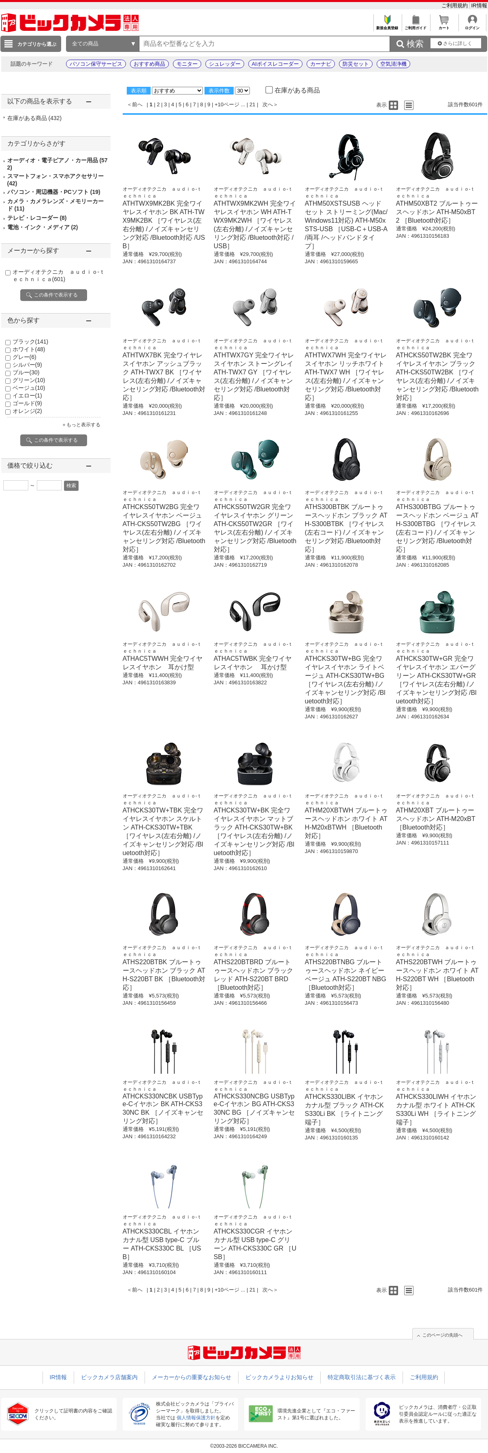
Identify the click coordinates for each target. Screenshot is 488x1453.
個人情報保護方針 (196, 1418)
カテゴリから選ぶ (36, 44)
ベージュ (29, 388)
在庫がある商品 (34, 118)
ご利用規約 (455, 5)
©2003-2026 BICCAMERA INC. (244, 1446)
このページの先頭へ (442, 1335)
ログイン (472, 25)
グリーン (29, 380)
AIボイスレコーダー (275, 64)
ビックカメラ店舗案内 (109, 1377)
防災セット (356, 64)
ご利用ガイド (416, 25)
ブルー (26, 372)
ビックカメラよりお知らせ (279, 1377)
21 (252, 104)
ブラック (31, 341)
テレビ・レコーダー (37, 218)
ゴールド (27, 403)
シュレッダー (225, 64)
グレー (24, 357)
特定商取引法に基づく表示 (362, 1377)
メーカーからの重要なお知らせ (191, 1377)
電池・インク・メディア (42, 227)
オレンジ (27, 411)
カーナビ (320, 64)
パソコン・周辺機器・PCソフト (53, 192)
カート (444, 25)
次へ (267, 104)
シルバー (27, 364)
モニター (187, 64)
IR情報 (479, 5)
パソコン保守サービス (96, 64)
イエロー (27, 395)
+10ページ (227, 104)
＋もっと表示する (81, 425)
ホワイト (29, 349)
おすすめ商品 (149, 64)
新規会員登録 (387, 25)
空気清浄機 (393, 64)
